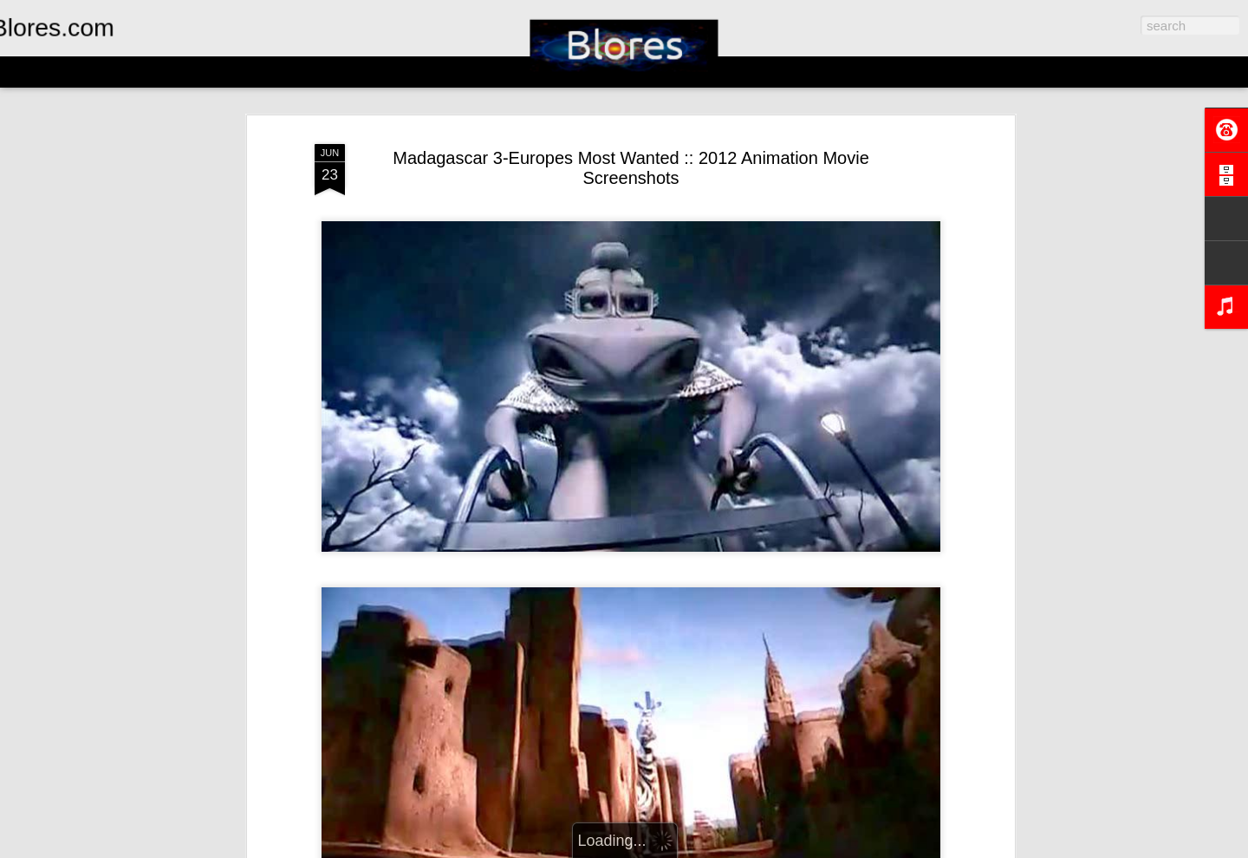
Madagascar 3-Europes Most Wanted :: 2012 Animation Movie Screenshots (631, 167)
